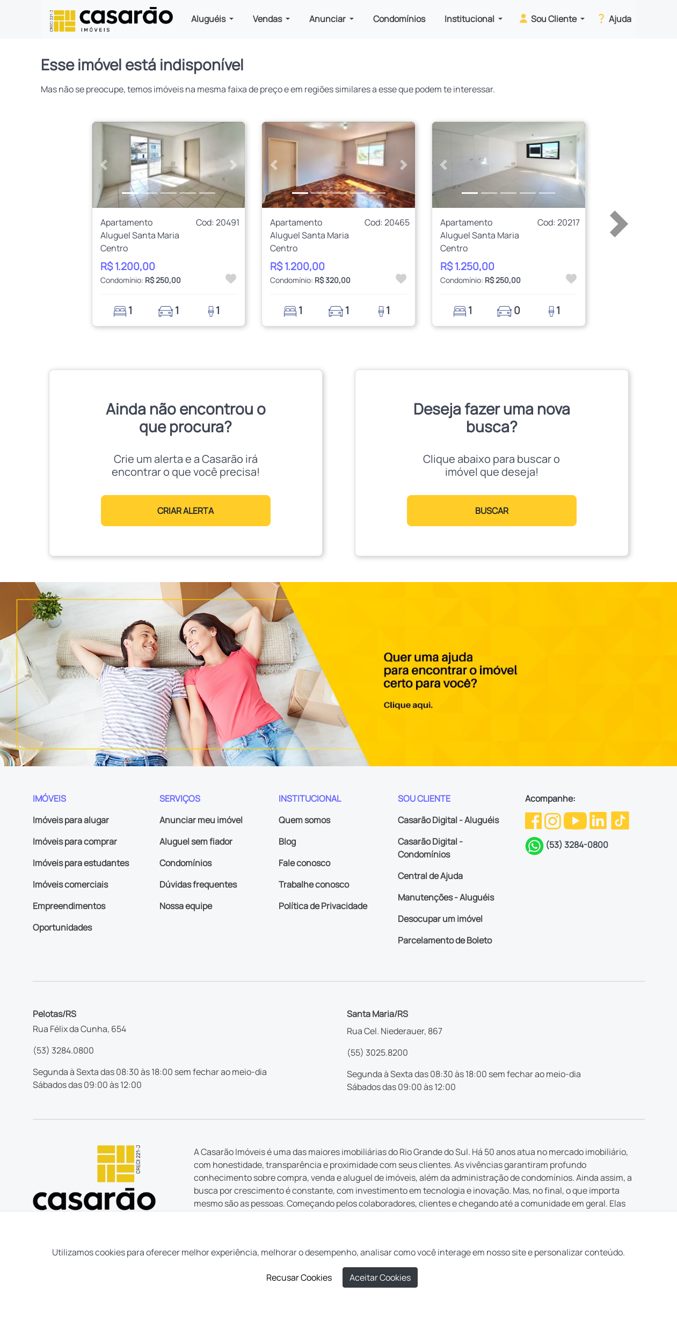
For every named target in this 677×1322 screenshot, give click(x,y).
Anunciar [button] (328, 19)
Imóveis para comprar (75, 841)
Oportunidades (62, 927)
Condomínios (399, 19)
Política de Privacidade (323, 906)
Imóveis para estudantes (81, 863)
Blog (287, 841)
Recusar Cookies (299, 1277)
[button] (103, 165)
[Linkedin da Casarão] (598, 819)
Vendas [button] (268, 19)
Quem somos (304, 820)
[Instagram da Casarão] (553, 819)
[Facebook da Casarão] (534, 819)
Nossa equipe (185, 906)
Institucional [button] (470, 19)
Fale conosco (304, 863)
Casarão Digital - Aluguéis (448, 820)
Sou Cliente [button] (548, 18)
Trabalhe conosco (314, 884)
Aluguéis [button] (209, 19)
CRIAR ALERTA (185, 511)
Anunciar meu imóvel (201, 820)
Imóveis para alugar (71, 820)
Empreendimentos (69, 906)
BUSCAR (491, 511)
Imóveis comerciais (70, 884)
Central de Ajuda (430, 876)
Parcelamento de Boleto (445, 940)
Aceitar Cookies (380, 1277)
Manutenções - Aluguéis (446, 897)
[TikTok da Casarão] (620, 819)
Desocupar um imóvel (440, 919)
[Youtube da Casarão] (576, 819)
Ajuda (613, 18)
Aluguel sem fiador (195, 841)
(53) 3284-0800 (576, 845)
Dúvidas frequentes (198, 884)
